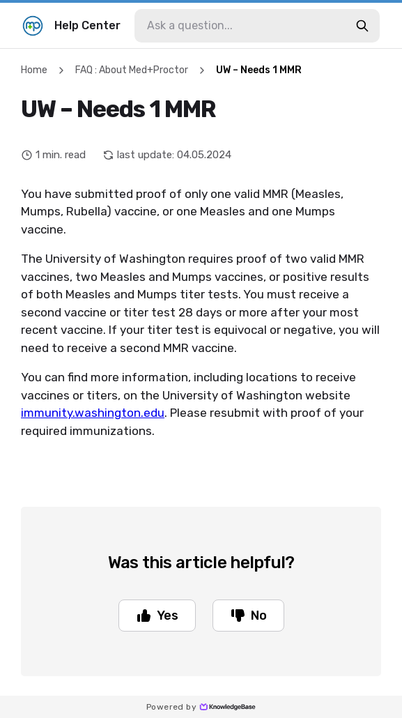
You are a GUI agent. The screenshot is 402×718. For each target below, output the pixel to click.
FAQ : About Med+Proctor (131, 70)
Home (34, 70)
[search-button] (362, 25)
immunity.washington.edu (92, 413)
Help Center (71, 25)
